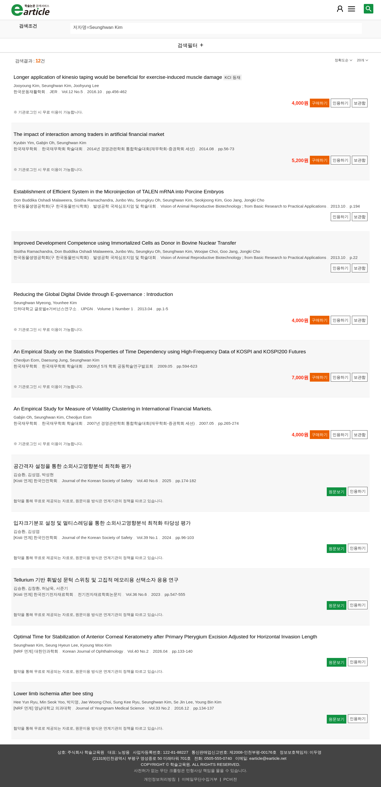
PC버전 (230, 779)
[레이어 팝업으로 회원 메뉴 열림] (340, 8)
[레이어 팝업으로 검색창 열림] (368, 8)
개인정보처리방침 (160, 779)
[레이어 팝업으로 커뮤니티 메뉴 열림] (351, 8)
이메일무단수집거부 (199, 779)
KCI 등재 (233, 77)
